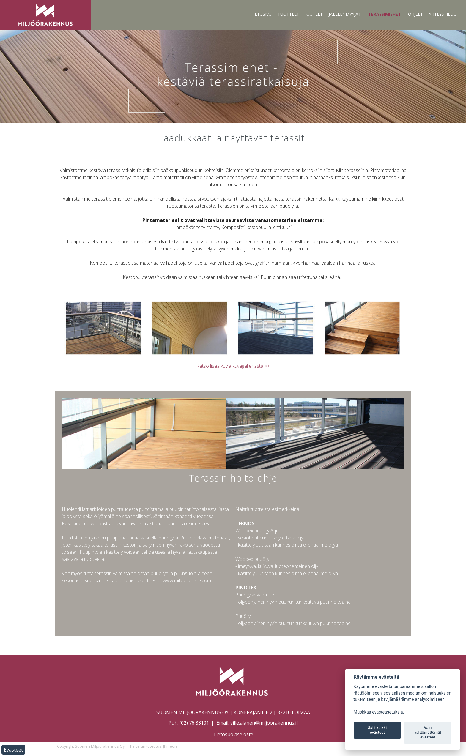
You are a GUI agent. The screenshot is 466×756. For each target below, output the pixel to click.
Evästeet (13, 749)
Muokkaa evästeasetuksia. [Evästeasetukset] (379, 712)
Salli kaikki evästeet (377, 730)
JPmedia (170, 746)
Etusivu (263, 14)
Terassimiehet (384, 14)
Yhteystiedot (444, 14)
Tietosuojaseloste (233, 734)
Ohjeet (415, 14)
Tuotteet (288, 14)
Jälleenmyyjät (345, 14)
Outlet (314, 14)
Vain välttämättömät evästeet (427, 732)
